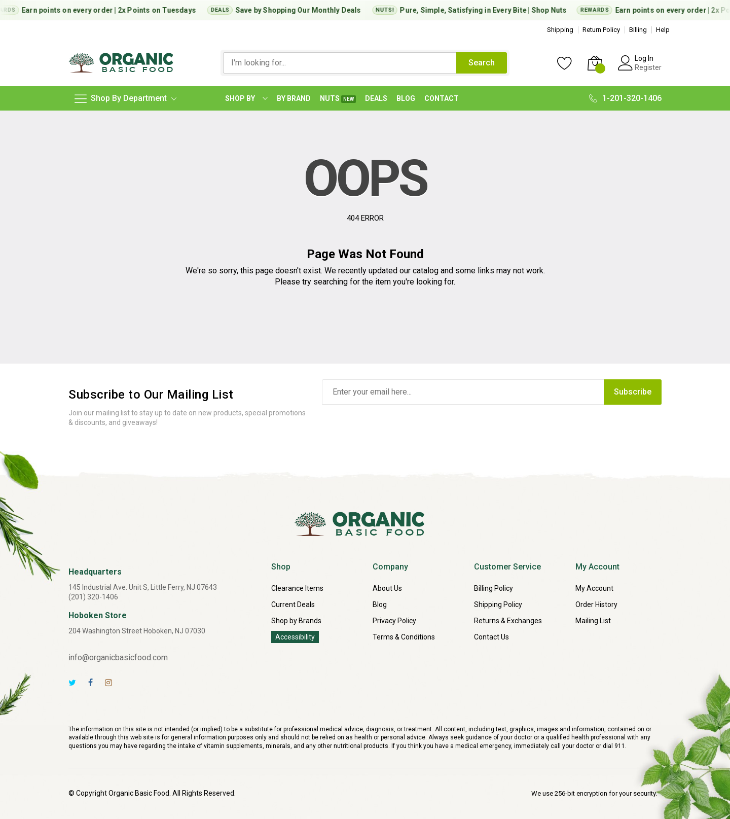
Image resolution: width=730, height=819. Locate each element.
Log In (644, 58)
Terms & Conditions (404, 637)
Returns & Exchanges (508, 621)
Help (663, 29)
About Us (387, 588)
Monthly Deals (339, 10)
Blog (380, 604)
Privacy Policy (394, 621)
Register (648, 67)
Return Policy (601, 29)
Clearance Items (297, 588)
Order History (596, 604)
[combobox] (339, 63)
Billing (638, 29)
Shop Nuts (552, 10)
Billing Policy (493, 588)
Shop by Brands (296, 621)
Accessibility (295, 637)
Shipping (560, 29)
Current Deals (293, 604)
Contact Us (491, 637)
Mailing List (593, 621)
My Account (594, 588)
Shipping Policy (498, 604)
